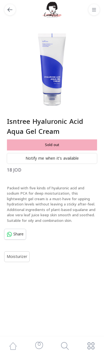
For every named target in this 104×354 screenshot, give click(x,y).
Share (15, 234)
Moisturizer (17, 256)
